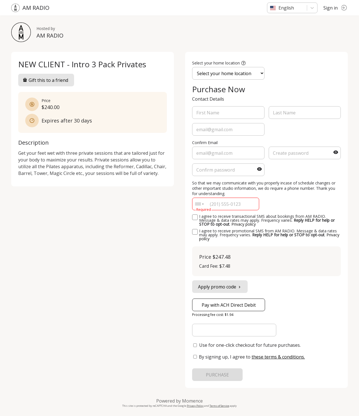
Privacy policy (243, 224)
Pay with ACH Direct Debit (229, 305)
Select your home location (216, 63)
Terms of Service (219, 406)
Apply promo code (220, 287)
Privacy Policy (195, 406)
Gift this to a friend (45, 80)
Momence (192, 401)
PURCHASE (217, 375)
